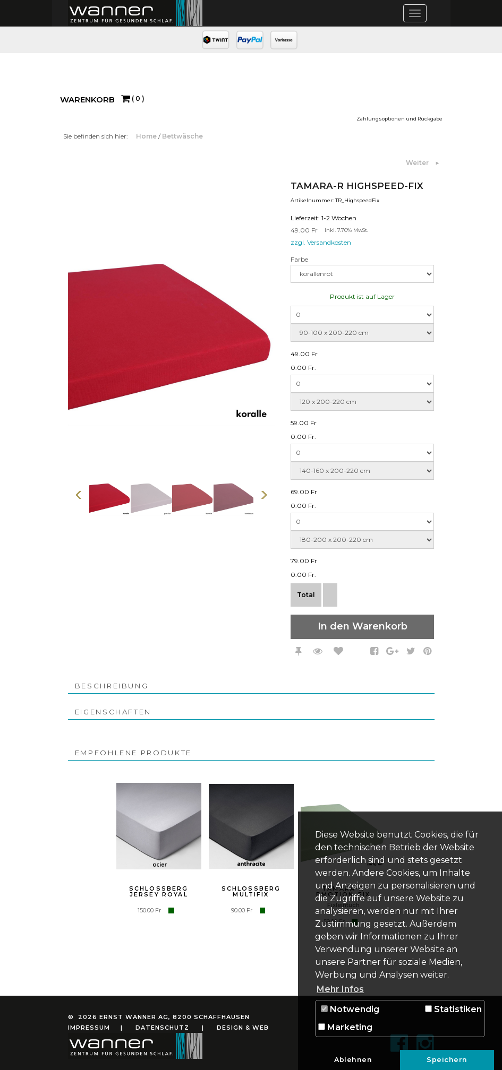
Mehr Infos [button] (340, 989)
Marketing (345, 1027)
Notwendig (350, 1009)
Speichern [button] (447, 1060)
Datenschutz (162, 1027)
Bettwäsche (182, 136)
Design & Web (243, 1027)
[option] (110, 495)
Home (147, 136)
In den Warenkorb (362, 626)
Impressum (89, 1027)
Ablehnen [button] (353, 1060)
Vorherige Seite (78, 495)
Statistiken (453, 1009)
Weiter (418, 163)
